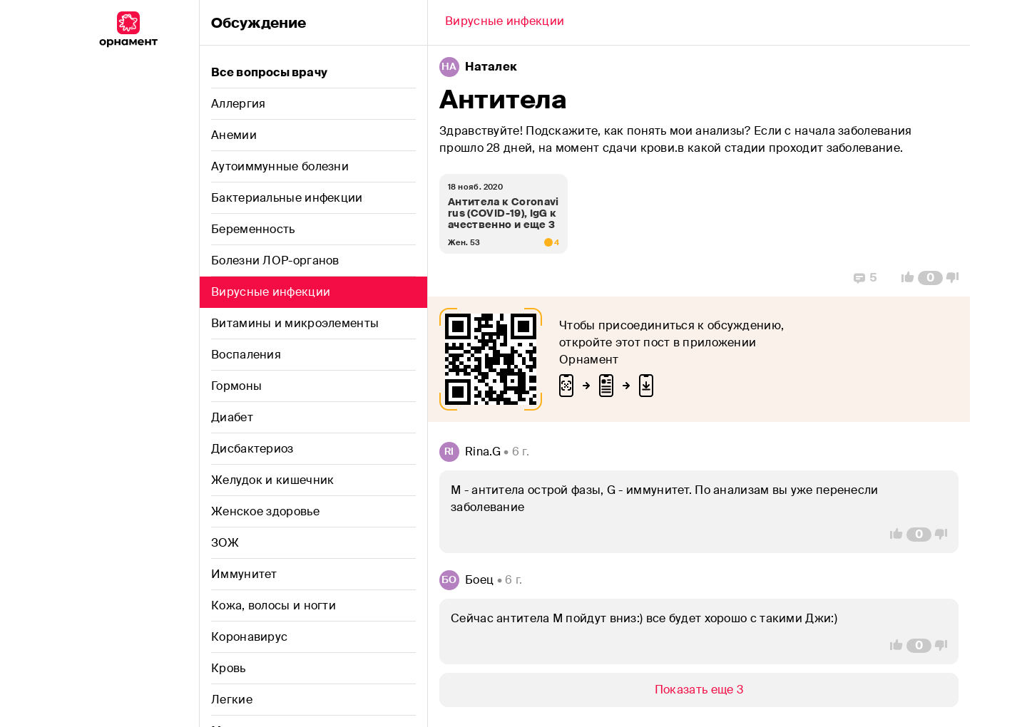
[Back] (504, 23)
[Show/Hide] (699, 690)
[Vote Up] (903, 278)
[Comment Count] (930, 278)
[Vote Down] (956, 278)
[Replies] (865, 278)
